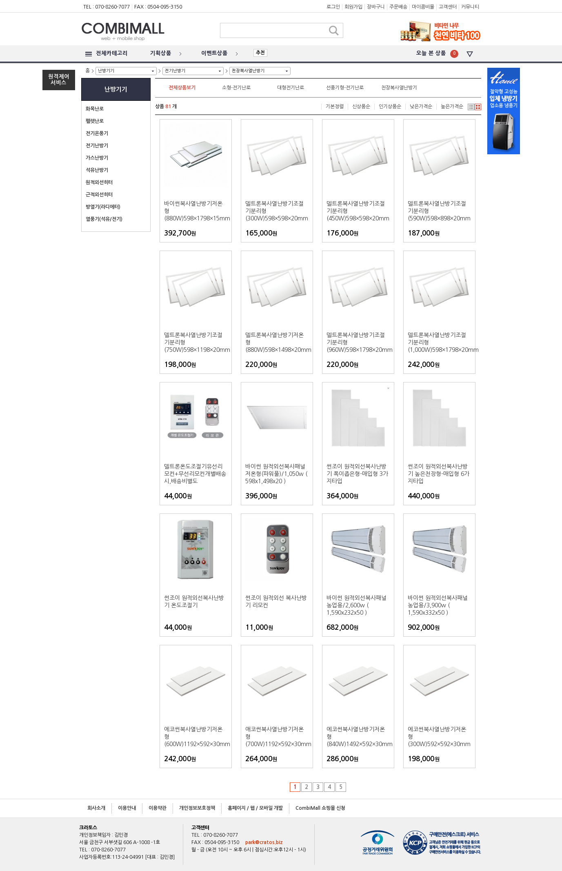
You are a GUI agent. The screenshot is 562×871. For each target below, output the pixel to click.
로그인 (333, 6)
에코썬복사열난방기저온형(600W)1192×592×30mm (195, 737)
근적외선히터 (99, 194)
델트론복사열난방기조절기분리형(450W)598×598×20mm (358, 211)
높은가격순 (452, 106)
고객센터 (448, 6)
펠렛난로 (95, 121)
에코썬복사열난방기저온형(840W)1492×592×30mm (358, 737)
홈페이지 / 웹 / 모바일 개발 (255, 808)
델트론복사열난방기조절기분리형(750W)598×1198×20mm (195, 342)
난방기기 (106, 71)
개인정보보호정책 (197, 808)
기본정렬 (335, 106)
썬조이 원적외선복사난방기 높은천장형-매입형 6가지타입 (438, 474)
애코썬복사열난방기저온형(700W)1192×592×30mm (277, 737)
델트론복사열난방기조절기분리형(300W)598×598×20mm (276, 211)
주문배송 (398, 6)
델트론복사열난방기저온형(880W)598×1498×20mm (277, 342)
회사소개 (96, 808)
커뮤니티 (470, 6)
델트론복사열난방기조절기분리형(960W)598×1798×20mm (358, 342)
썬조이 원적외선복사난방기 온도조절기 (194, 601)
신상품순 (361, 106)
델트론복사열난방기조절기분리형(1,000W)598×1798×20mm (439, 342)
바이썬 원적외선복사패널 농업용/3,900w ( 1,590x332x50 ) (438, 605)
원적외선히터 (99, 182)
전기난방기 (175, 71)
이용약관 (158, 808)
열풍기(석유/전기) (104, 219)
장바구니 (376, 6)
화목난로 (95, 109)
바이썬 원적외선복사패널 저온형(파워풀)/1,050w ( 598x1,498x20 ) (276, 474)
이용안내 (127, 808)
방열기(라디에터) (103, 206)
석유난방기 (97, 170)
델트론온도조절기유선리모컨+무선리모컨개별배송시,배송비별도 (195, 474)
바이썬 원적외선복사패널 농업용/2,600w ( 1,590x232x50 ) (357, 605)
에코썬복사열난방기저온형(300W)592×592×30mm (439, 737)
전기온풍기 (97, 133)
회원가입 (353, 6)
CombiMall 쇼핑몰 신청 (320, 808)
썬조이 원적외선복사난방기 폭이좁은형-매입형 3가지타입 (357, 474)
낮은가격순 (421, 106)
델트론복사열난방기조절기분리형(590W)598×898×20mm (439, 211)
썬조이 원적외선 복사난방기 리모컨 (276, 601)
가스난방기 (97, 158)
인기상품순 (390, 106)
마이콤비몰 (423, 6)
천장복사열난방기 (248, 71)
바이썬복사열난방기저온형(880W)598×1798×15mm (195, 211)
